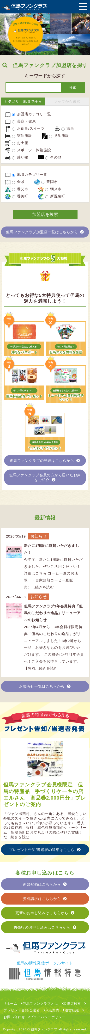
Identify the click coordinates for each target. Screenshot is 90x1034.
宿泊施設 (22, 136)
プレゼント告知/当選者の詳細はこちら (45, 850)
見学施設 (59, 136)
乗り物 (20, 157)
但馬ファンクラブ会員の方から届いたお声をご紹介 (45, 477)
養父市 (20, 189)
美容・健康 (24, 121)
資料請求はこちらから (45, 899)
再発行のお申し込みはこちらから (45, 927)
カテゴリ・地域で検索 (23, 101)
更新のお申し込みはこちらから (44, 913)
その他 (53, 157)
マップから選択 (67, 101)
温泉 (67, 128)
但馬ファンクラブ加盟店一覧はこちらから (45, 232)
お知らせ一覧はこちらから (45, 686)
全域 (18, 182)
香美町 (20, 196)
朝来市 (53, 189)
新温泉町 (55, 196)
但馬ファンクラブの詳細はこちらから (45, 461)
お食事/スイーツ (28, 128)
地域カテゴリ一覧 (29, 174)
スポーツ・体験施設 (31, 150)
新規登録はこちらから (45, 884)
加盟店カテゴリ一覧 (31, 114)
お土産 (20, 143)
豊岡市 (49, 182)
